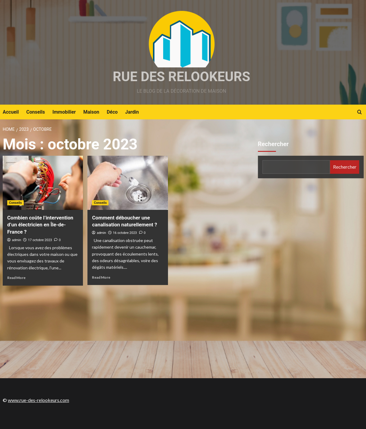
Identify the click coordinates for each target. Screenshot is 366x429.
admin (16, 240)
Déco (112, 112)
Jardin (132, 112)
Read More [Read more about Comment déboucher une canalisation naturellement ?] (101, 277)
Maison (91, 112)
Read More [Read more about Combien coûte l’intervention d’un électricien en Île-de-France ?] (16, 277)
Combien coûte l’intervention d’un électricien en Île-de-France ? (40, 225)
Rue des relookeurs (181, 76)
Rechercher (273, 144)
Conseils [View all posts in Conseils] (15, 203)
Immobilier (64, 112)
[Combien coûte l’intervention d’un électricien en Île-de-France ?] (43, 183)
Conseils (35, 112)
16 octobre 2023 (125, 233)
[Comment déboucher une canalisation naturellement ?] (127, 183)
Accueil (11, 112)
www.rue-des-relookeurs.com (38, 400)
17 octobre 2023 (40, 240)
